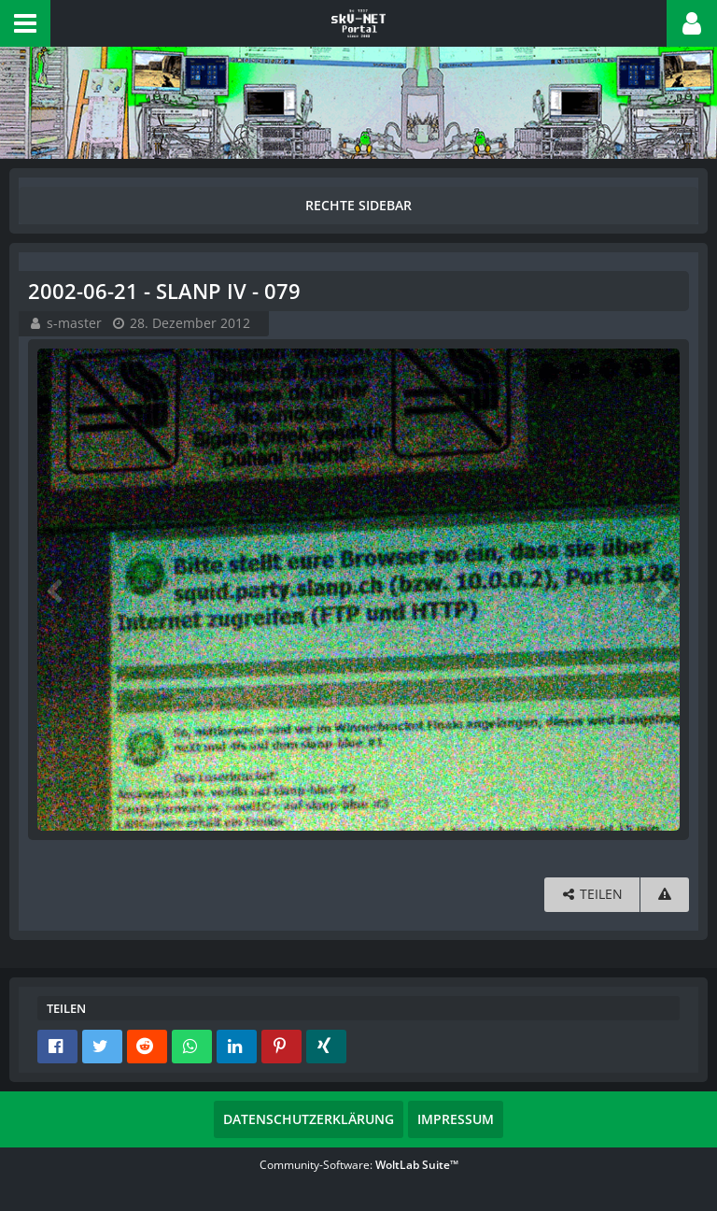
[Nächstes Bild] (661, 589)
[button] (25, 23)
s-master (74, 323)
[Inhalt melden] (664, 894)
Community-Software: (359, 1165)
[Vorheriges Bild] (56, 589)
